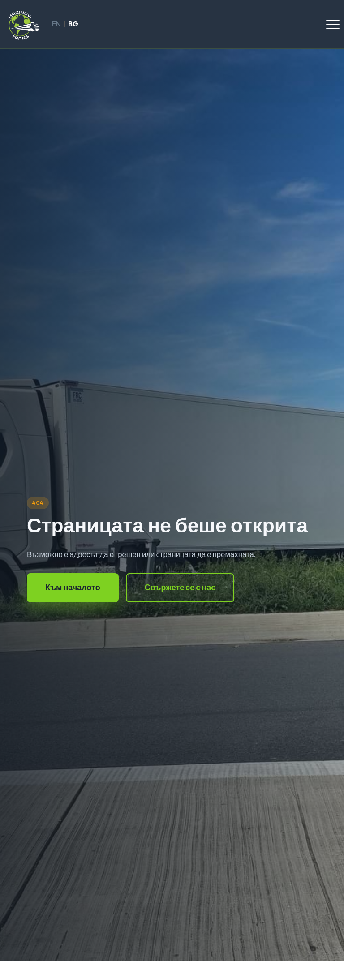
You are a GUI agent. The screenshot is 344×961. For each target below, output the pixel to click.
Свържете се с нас (180, 587)
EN (56, 24)
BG (73, 24)
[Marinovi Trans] (22, 24)
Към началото (72, 587)
